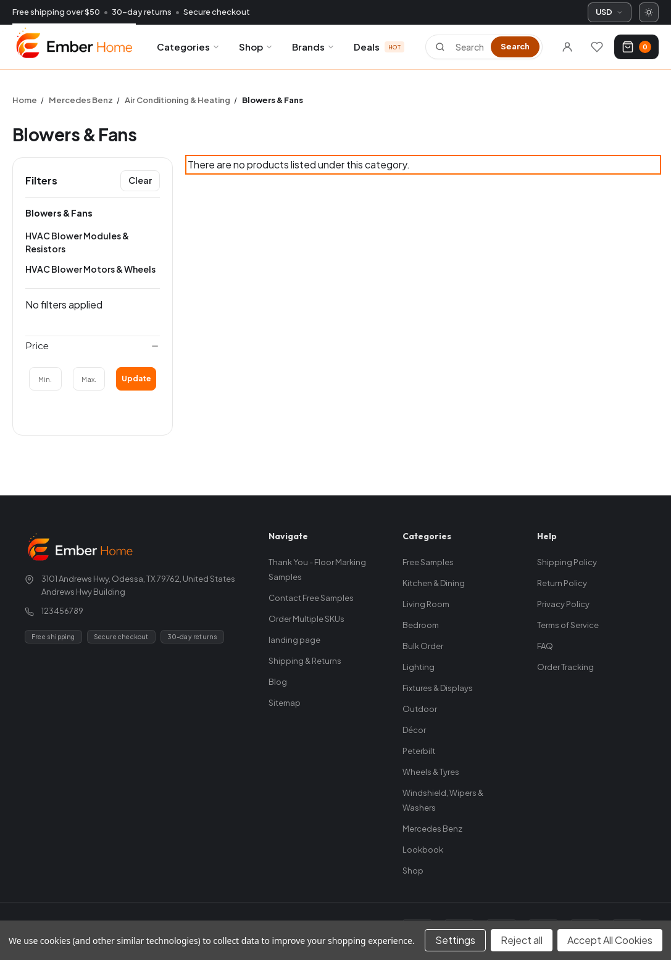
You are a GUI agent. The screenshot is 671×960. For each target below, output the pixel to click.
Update (136, 378)
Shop (256, 46)
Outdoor (419, 709)
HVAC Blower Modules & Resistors (77, 242)
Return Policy (562, 583)
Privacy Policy (563, 604)
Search (515, 46)
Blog (278, 682)
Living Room (425, 604)
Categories (188, 46)
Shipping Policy (567, 562)
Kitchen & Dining (433, 583)
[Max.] (89, 379)
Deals (379, 46)
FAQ (545, 646)
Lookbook (422, 849)
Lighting (418, 667)
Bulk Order (422, 646)
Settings (455, 939)
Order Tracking (565, 667)
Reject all (522, 939)
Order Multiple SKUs (306, 619)
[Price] (92, 346)
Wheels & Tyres (430, 772)
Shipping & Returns (305, 661)
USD (609, 12)
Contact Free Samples (311, 598)
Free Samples (428, 562)
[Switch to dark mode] (649, 12)
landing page (294, 640)
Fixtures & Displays (437, 688)
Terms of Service (568, 625)
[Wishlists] (597, 47)
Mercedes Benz (432, 829)
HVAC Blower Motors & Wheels (90, 269)
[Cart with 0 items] (636, 47)
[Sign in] (567, 47)
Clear (140, 180)
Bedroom (420, 625)
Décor (414, 730)
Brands (313, 46)
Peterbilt (418, 751)
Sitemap (285, 703)
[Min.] (45, 379)
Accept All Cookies (609, 939)
